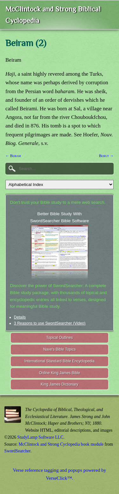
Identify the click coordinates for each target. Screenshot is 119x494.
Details (20, 317)
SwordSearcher (17, 451)
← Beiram (13, 156)
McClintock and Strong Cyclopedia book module (61, 444)
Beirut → (106, 156)
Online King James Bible (59, 373)
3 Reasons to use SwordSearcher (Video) (50, 323)
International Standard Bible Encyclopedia (59, 361)
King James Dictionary (59, 384)
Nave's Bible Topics (59, 349)
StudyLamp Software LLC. (40, 437)
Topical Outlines (59, 337)
